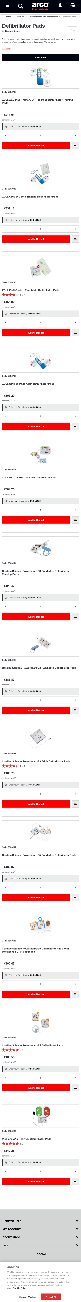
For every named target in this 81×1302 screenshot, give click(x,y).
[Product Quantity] (40, 135)
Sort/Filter (40, 57)
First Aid (20, 16)
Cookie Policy (20, 1288)
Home (8, 16)
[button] (40, 1221)
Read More (6, 48)
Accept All (51, 1296)
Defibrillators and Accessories (44, 16)
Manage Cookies (27, 1296)
